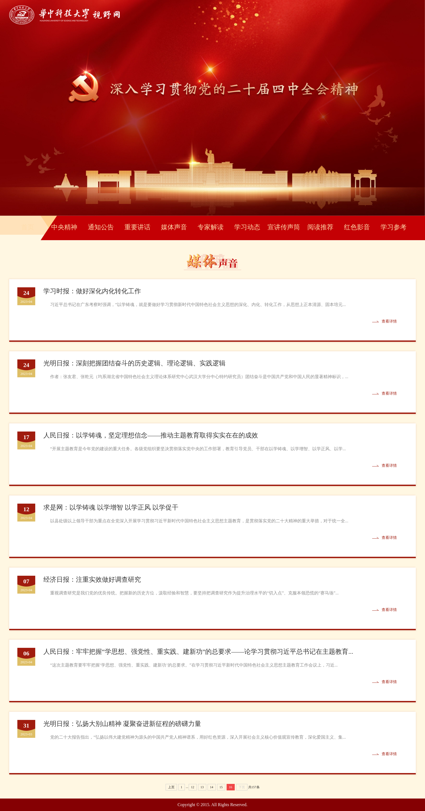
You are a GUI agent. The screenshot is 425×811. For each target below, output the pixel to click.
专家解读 (211, 227)
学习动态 (247, 227)
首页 (27, 227)
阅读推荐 (320, 227)
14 (211, 787)
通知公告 (101, 227)
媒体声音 (174, 227)
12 (192, 787)
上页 (171, 787)
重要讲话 (137, 227)
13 (202, 787)
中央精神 (64, 227)
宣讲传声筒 (284, 227)
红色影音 (357, 227)
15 (221, 787)
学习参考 (394, 227)
